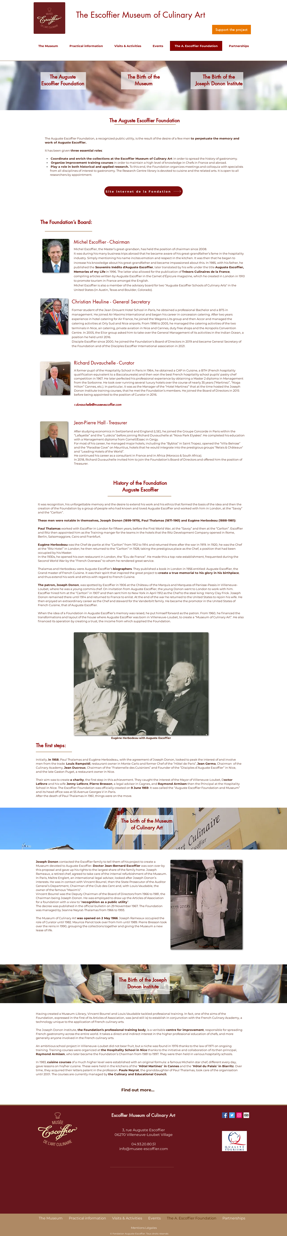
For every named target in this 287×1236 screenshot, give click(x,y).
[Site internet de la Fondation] (143, 191)
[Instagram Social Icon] (239, 1115)
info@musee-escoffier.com (143, 1149)
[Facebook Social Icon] (225, 1115)
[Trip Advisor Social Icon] (246, 1115)
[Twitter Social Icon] (232, 1115)
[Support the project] (231, 29)
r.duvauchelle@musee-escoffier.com (97, 404)
